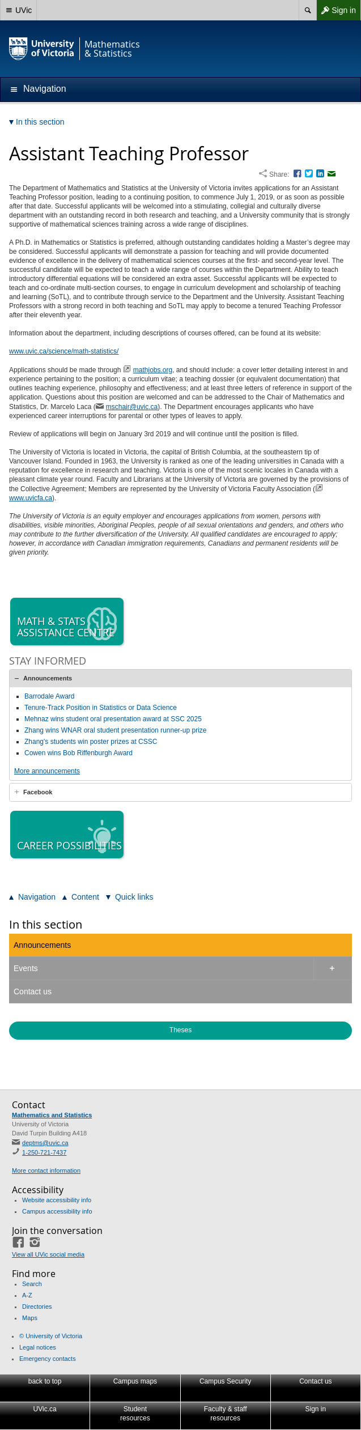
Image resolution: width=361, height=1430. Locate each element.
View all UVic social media (48, 1254)
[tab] (180, 678)
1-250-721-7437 (44, 1152)
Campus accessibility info (57, 1211)
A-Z (27, 1295)
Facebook (37, 792)
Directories (37, 1306)
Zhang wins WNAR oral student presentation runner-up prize (115, 730)
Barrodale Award (49, 696)
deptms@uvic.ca (45, 1142)
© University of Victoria (50, 1336)
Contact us (33, 991)
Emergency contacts (47, 1358)
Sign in (336, 10)
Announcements (47, 678)
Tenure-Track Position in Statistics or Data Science (100, 708)
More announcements (47, 771)
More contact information (46, 1170)
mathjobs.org (152, 370)
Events (26, 968)
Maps (29, 1317)
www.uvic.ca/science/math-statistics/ (63, 351)
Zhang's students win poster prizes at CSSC (90, 742)
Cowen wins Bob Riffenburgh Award (78, 753)
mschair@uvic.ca (132, 407)
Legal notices (37, 1347)
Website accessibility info (56, 1200)
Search (32, 1283)
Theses (180, 1030)
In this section (45, 924)
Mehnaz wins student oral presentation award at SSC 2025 (113, 719)
